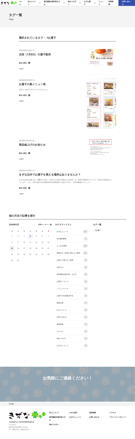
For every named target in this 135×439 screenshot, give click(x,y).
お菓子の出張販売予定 (72, 296)
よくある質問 (72, 246)
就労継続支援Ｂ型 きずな (72, 274)
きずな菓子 (87, 3)
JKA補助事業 (72, 239)
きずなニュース (72, 231)
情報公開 (72, 303)
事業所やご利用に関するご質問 (72, 253)
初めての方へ (72, 3)
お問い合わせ (126, 3)
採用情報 (110, 3)
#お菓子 (98, 230)
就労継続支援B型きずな (52, 3)
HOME (11, 404)
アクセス (72, 331)
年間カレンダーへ (45, 224)
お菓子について (72, 281)
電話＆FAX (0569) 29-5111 (21, 429)
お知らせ (72, 267)
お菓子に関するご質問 (72, 260)
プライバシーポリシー (117, 417)
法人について (32, 3)
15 (12, 248)
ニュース (101, 3)
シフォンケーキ (72, 288)
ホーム (21, 3)
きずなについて (72, 345)
